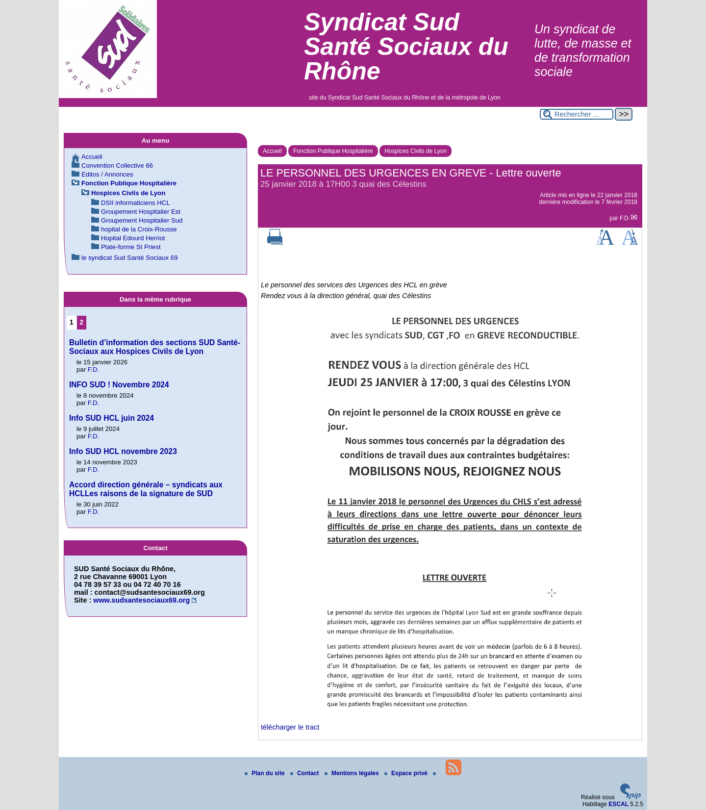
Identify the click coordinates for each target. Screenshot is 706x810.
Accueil (272, 151)
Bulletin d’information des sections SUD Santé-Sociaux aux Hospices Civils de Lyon (154, 346)
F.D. (625, 218)
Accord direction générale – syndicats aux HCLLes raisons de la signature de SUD (146, 489)
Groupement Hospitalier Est (140, 211)
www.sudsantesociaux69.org (141, 600)
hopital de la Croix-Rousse (139, 229)
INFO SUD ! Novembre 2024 (119, 384)
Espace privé (406, 773)
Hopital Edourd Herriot (133, 238)
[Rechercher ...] (576, 114)
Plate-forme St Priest (131, 247)
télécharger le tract (290, 727)
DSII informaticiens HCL (135, 202)
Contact (305, 773)
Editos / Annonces (107, 174)
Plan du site (265, 773)
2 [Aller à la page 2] (81, 322)
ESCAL (618, 804)
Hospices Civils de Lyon (415, 151)
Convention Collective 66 (117, 165)
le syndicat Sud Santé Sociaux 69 (129, 257)
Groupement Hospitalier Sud (141, 220)
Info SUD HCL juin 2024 (111, 418)
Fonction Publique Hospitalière (333, 151)
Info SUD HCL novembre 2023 (123, 451)
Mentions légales (352, 773)
